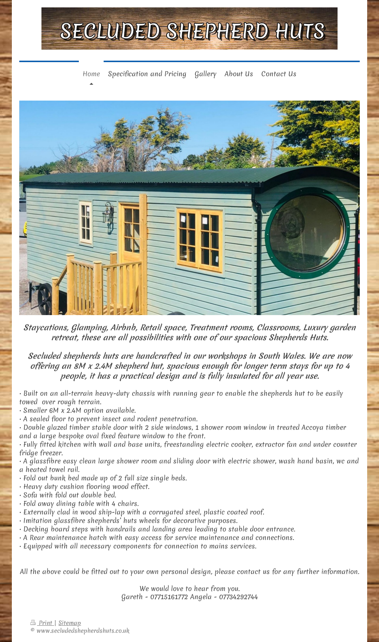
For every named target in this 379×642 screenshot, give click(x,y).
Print (42, 623)
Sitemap (69, 623)
